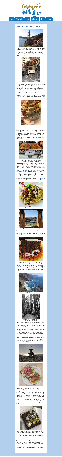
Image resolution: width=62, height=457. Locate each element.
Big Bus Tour (23, 166)
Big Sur (36, 323)
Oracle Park (39, 163)
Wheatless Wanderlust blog (29, 449)
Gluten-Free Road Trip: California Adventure (28, 26)
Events (27, 19)
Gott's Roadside (21, 234)
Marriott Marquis (33, 129)
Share (17, 450)
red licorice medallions (40, 178)
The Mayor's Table (30, 396)
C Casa (39, 233)
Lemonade (26, 434)
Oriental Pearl (40, 170)
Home (12, 19)
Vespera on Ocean (27, 329)
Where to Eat (19, 19)
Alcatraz (29, 164)
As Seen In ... (35, 19)
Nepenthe (27, 326)
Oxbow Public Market (21, 233)
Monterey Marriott (33, 263)
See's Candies (41, 175)
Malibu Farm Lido (20, 400)
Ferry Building (30, 170)
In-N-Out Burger (41, 337)
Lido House (32, 391)
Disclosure (49, 19)
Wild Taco (26, 402)
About (42, 19)
